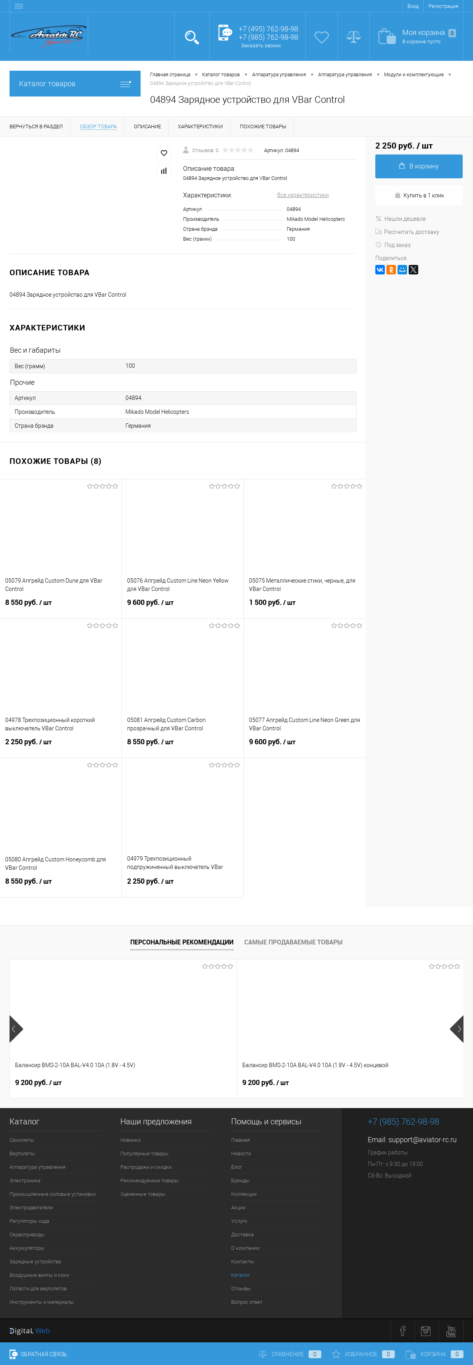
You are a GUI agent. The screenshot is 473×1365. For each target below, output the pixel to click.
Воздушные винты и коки (39, 1275)
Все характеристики (303, 195)
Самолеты (22, 1140)
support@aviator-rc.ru (422, 1139)
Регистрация (443, 6)
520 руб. (338, 1082)
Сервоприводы (27, 1235)
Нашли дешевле (400, 219)
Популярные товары (144, 1153)
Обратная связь (38, 1354)
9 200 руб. (38, 1082)
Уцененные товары (142, 1194)
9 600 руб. (182, 607)
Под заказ (393, 245)
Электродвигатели (31, 1208)
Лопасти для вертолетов (38, 1289)
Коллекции (244, 1194)
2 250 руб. (60, 747)
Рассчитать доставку (407, 232)
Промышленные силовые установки (53, 1194)
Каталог (240, 1275)
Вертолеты (22, 1153)
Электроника (25, 1181)
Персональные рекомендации (182, 942)
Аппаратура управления (38, 1167)
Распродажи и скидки (146, 1167)
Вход (413, 6)
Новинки (130, 1140)
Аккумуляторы (27, 1248)
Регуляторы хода (29, 1221)
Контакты (242, 1262)
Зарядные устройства (35, 1262)
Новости (241, 1153)
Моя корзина (429, 32)
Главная (240, 1140)
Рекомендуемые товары (149, 1181)
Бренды (240, 1181)
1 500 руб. (305, 607)
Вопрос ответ (247, 1302)
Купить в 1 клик (419, 195)
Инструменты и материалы (42, 1302)
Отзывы (241, 1289)
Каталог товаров (75, 84)
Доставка (242, 1235)
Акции (238, 1208)
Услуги (239, 1221)
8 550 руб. (60, 607)
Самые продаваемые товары (293, 942)
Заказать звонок (261, 45)
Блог (236, 1167)
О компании (245, 1248)
